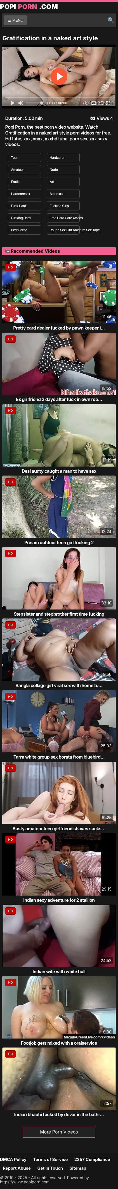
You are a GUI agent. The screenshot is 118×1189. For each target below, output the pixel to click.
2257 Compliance (92, 1159)
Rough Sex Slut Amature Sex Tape (65, 230)
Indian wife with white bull (59, 971)
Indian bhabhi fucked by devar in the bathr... (59, 1114)
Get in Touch (50, 1168)
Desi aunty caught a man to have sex (59, 471)
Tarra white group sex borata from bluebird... (59, 757)
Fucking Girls (59, 206)
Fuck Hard (18, 206)
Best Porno (19, 230)
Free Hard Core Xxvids (65, 218)
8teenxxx (56, 194)
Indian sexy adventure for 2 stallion (59, 900)
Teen (14, 158)
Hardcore (56, 158)
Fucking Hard (20, 218)
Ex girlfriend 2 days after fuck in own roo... (59, 399)
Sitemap (78, 1168)
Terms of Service (50, 1159)
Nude (54, 170)
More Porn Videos (59, 1132)
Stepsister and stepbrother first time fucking (59, 614)
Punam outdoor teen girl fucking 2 (59, 542)
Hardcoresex (20, 194)
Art (52, 182)
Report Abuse (17, 1168)
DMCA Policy (13, 1159)
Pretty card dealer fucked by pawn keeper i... (59, 328)
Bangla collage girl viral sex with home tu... (59, 685)
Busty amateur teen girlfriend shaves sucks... (59, 828)
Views (102, 118)
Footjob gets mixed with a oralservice (59, 1043)
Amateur (17, 170)
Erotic (15, 182)
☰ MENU (15, 20)
